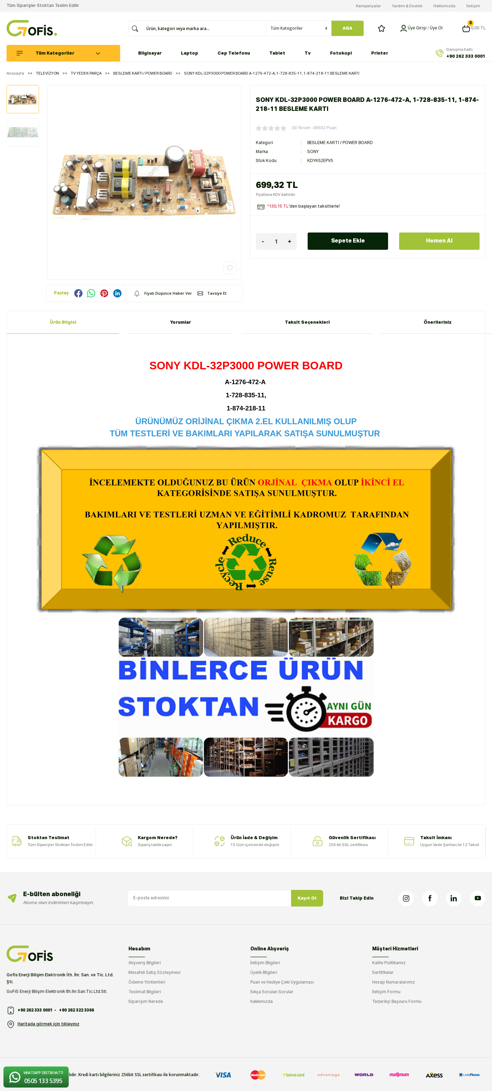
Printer (379, 53)
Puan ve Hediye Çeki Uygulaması (282, 982)
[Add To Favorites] (229, 268)
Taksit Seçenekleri (307, 322)
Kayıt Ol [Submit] (307, 898)
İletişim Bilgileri (265, 963)
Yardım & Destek (407, 6)
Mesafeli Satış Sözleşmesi (154, 973)
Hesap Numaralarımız (393, 982)
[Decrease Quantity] (263, 241)
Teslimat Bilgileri (144, 992)
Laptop (189, 53)
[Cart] (474, 28)
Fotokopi (341, 53)
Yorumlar (180, 322)
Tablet (277, 53)
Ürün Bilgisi (63, 322)
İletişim (473, 6)
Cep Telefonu (234, 53)
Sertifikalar (383, 973)
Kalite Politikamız (389, 963)
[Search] (204, 28)
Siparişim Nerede (145, 1002)
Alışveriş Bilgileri (144, 963)
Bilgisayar (150, 53)
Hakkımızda (444, 6)
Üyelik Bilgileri (263, 973)
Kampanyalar (368, 6)
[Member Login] (403, 28)
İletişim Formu (386, 992)
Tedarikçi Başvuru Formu (397, 1002)
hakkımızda (261, 1002)
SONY (313, 152)
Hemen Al (439, 241)
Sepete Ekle (348, 241)
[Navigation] (66, 53)
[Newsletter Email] (225, 898)
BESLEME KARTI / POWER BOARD (340, 143)
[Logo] (32, 28)
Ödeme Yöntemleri (146, 982)
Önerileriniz (438, 322)
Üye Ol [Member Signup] (436, 28)
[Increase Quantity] (290, 241)
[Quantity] (276, 241)
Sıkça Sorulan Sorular (271, 992)
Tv (308, 53)
